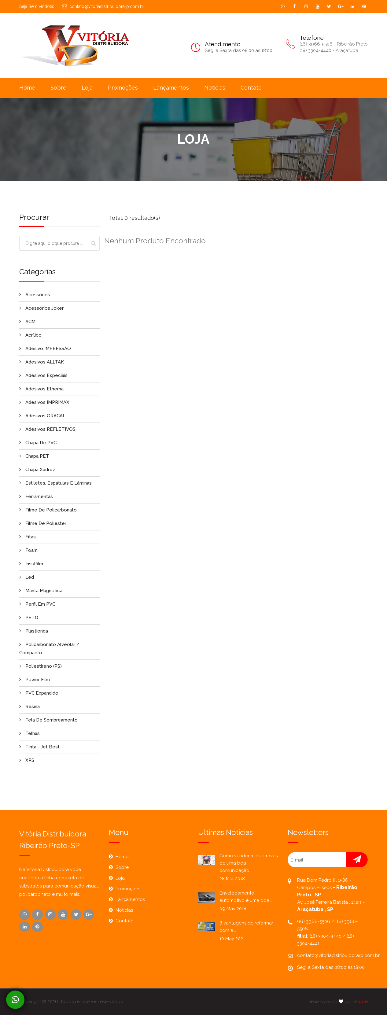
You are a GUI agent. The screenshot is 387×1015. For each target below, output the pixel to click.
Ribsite (360, 1001)
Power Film (34, 679)
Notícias (214, 87)
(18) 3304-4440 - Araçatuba (329, 50)
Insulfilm (31, 564)
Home (27, 87)
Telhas (29, 733)
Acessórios (34, 294)
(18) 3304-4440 (326, 936)
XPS (26, 760)
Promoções (123, 87)
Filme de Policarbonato (48, 510)
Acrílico (30, 335)
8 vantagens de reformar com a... (246, 926)
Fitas (27, 537)
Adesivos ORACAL (42, 416)
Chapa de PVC (38, 442)
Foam (28, 550)
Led (26, 577)
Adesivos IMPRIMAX (44, 402)
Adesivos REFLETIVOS (47, 429)
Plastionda (33, 631)
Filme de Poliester (42, 523)
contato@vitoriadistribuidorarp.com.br (103, 6)
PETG (28, 617)
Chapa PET (34, 456)
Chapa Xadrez (37, 469)
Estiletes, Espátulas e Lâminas (55, 483)
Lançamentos (171, 87)
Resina (29, 706)
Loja (87, 87)
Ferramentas (36, 496)
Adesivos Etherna (41, 389)
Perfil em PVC (37, 604)
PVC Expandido (38, 693)
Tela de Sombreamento (48, 720)
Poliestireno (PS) (40, 666)
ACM (27, 321)
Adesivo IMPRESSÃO (45, 348)
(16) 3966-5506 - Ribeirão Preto (334, 44)
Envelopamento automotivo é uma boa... (245, 896)
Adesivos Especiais (43, 375)
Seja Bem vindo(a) (36, 6)
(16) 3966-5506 (314, 921)
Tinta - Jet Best (39, 747)
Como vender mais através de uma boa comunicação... (248, 863)
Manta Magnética (40, 590)
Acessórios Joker (41, 308)
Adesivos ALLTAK (41, 362)
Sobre (58, 87)
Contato (251, 87)
